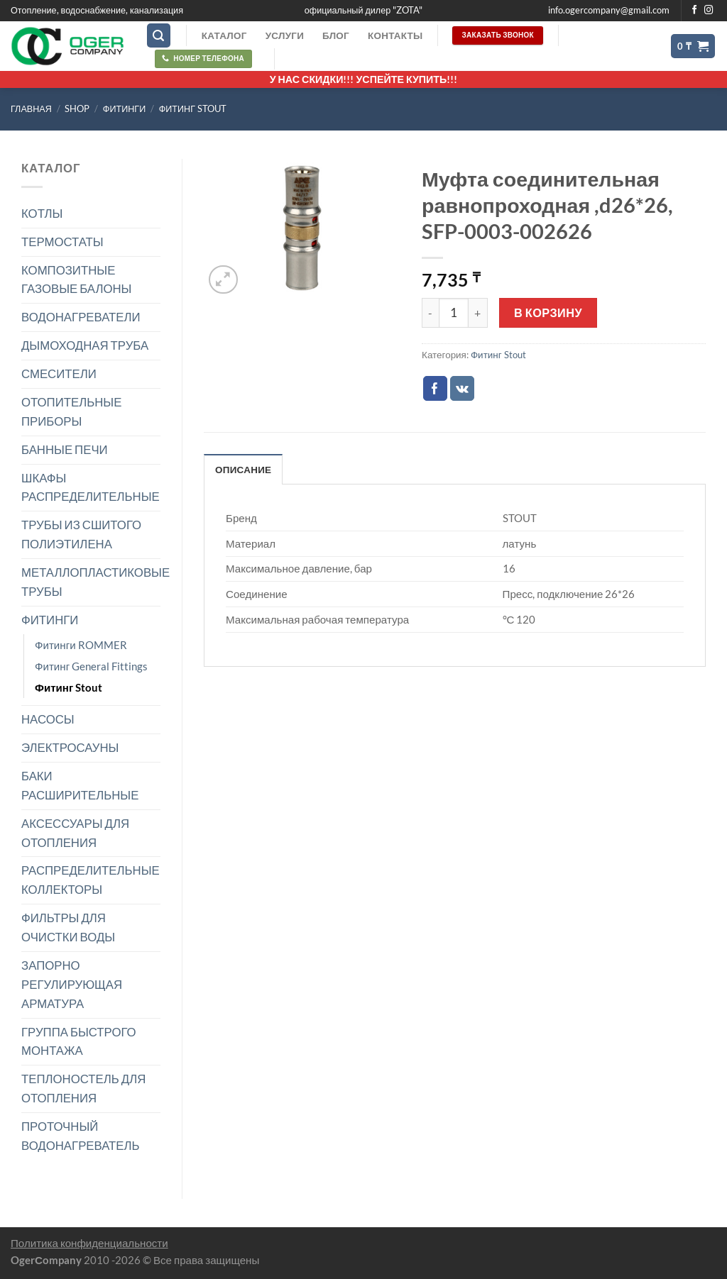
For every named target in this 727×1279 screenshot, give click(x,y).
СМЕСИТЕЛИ (59, 373)
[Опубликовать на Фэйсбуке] (435, 388)
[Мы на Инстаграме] (709, 11)
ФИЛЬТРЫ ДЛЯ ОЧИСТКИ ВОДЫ (68, 927)
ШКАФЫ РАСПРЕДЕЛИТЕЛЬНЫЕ (90, 487)
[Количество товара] (454, 313)
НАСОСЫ (48, 719)
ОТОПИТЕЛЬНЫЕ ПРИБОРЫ (71, 411)
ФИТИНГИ (124, 109)
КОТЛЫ (41, 213)
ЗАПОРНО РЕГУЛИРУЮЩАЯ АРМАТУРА (71, 984)
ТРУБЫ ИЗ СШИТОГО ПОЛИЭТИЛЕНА (81, 534)
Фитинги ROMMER (81, 644)
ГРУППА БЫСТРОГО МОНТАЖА (78, 1041)
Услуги (285, 35)
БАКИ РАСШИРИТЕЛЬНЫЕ (79, 785)
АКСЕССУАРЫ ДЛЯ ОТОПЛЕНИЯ (75, 833)
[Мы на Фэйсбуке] (694, 11)
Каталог (224, 35)
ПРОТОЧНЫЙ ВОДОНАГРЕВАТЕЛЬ (80, 1136)
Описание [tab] (243, 469)
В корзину (548, 312)
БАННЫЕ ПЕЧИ (64, 449)
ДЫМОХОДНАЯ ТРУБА (84, 345)
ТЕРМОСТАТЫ (62, 241)
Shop (77, 109)
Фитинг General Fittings (91, 666)
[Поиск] (159, 35)
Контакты (395, 35)
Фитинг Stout (192, 109)
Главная (31, 109)
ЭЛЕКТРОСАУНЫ (70, 747)
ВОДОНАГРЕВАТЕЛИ (81, 316)
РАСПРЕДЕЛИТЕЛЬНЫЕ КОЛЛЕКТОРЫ (90, 880)
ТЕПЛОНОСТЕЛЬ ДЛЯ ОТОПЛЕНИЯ (83, 1088)
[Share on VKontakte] (462, 388)
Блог (335, 35)
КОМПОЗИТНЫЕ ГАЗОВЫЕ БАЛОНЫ (76, 279)
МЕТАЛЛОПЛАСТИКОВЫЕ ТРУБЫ (95, 582)
